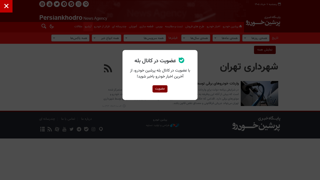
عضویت (160, 88)
